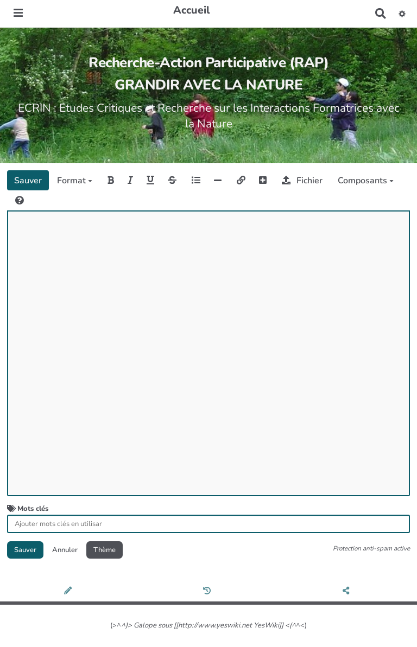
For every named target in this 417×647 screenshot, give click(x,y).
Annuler (65, 550)
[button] (402, 13)
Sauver (28, 181)
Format (74, 181)
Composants (366, 181)
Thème (104, 550)
